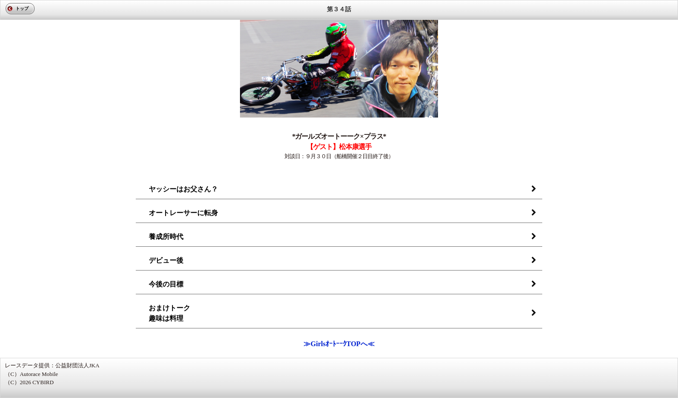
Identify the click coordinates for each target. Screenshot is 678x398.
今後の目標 (166, 284)
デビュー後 (166, 260)
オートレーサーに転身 (183, 213)
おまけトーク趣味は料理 (169, 313)
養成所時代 (166, 236)
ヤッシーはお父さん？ (183, 189)
